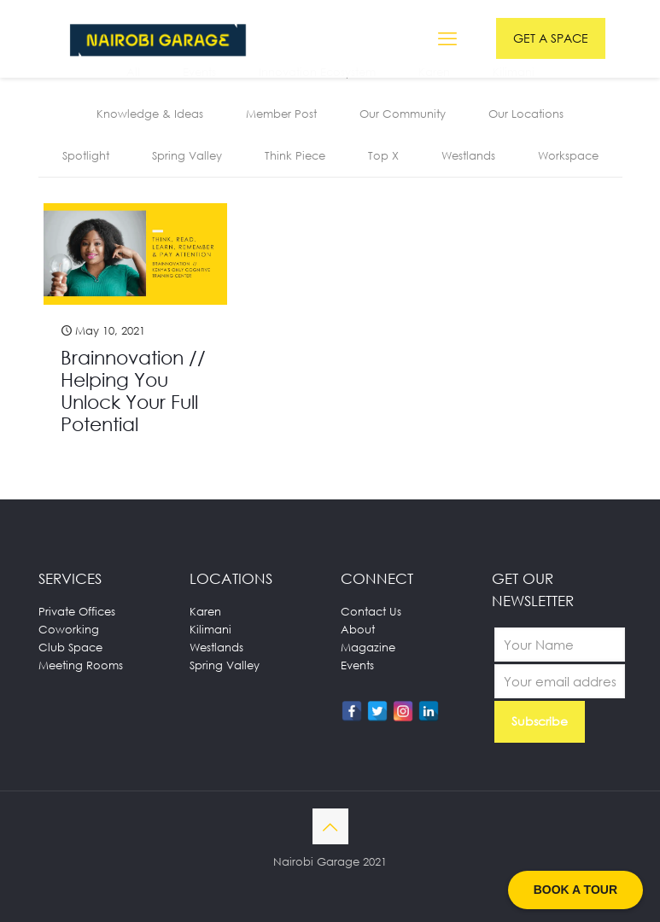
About (358, 629)
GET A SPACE (550, 38)
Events (357, 665)
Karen (205, 611)
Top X (383, 155)
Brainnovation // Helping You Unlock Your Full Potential (133, 390)
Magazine (368, 647)
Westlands (468, 155)
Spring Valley (187, 155)
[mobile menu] (447, 38)
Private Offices (76, 611)
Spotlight (85, 155)
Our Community (402, 113)
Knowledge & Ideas (149, 113)
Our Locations (526, 113)
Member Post (281, 113)
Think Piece (295, 155)
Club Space (70, 647)
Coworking (68, 629)
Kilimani (210, 629)
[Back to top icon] (330, 826)
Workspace (568, 155)
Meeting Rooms (80, 665)
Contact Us (371, 611)
